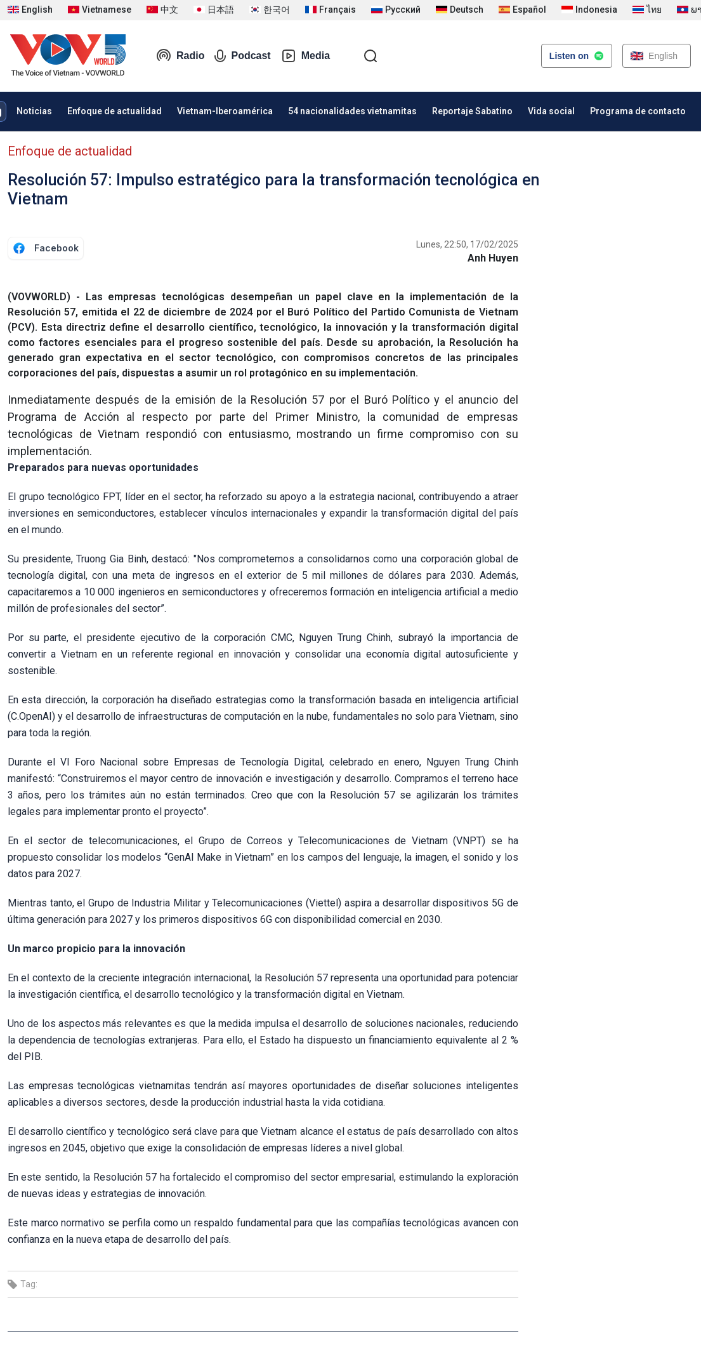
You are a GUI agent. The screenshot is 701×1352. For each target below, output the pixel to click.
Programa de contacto (638, 111)
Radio (180, 55)
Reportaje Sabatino (472, 111)
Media (305, 55)
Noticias (34, 111)
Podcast (242, 56)
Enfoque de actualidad (114, 111)
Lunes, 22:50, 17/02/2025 (467, 244)
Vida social (551, 111)
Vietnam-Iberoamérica (225, 111)
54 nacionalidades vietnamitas (352, 111)
